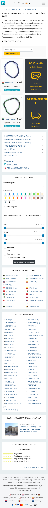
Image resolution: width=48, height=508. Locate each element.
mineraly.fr (14, 494)
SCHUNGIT (10, 391)
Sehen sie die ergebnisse (24, 262)
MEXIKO (10, 294)
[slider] (5, 228)
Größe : (6, 240)
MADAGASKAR (35, 291)
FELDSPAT (9, 347)
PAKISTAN (10, 297)
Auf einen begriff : (10, 206)
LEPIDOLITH (10, 369)
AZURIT (32, 329)
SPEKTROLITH (11, 394)
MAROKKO (11, 291)
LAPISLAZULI (33, 366)
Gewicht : (7, 232)
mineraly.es (37, 498)
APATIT (31, 326)
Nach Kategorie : (9, 183)
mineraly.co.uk (29, 494)
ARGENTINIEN (35, 275)
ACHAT (9, 320)
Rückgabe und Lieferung (23, 480)
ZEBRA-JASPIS (11, 410)
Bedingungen (7, 477)
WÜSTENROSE (34, 403)
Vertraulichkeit (39, 477)
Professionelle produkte (16, 168)
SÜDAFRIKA (10, 306)
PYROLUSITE (33, 379)
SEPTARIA (32, 391)
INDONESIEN (11, 288)
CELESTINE (10, 338)
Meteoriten (10, 156)
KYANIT (31, 363)
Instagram (33, 485)
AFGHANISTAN (12, 275)
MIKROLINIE (11, 372)
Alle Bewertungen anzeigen (33, 467)
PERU (32, 294)
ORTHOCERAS (11, 375)
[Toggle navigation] (43, 3)
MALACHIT (33, 369)
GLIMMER (32, 351)
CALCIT (9, 335)
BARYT (9, 332)
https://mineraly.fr (24, 490)
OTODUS (32, 375)
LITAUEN (33, 288)
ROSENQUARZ (11, 388)
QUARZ (9, 382)
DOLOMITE (33, 341)
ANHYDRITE (10, 326)
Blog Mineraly (9, 485)
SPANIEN (33, 281)
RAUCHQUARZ (34, 382)
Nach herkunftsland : (33, 215)
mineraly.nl (10, 501)
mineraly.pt (24, 501)
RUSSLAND (34, 297)
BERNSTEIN (33, 332)
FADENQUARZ (34, 344)
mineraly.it (24, 498)
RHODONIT (10, 385)
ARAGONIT (10, 329)
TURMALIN (10, 400)
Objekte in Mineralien (15, 146)
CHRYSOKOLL (33, 338)
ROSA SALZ (33, 385)
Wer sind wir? (8, 480)
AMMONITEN (34, 323)
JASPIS (31, 360)
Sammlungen (17, 9)
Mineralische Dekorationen (18, 139)
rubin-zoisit (9, 118)
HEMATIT (9, 357)
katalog (7, 9)
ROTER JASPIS (34, 388)
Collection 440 (12, 53)
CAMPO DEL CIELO (35, 335)
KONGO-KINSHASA (36, 278)
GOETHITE (10, 354)
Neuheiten (9, 161)
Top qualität (10, 165)
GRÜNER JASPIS (34, 354)
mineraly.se (37, 501)
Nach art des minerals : (12, 215)
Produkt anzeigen (12, 90)
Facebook (21, 485)
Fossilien (10, 149)
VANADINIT (33, 400)
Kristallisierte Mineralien (17, 142)
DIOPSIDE (9, 341)
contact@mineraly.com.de (27, 488)
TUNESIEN (10, 300)
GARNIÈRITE (10, 351)
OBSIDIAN (32, 372)
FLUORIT (32, 347)
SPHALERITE (33, 394)
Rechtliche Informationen (23, 477)
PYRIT (8, 379)
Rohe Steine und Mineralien (17, 136)
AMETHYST (10, 323)
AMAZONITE (33, 320)
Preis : (6, 225)
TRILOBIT (32, 397)
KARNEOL (9, 363)
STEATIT (9, 397)
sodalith (7, 82)
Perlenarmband (31, 9)
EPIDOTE (9, 344)
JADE (8, 360)
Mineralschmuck (13, 152)
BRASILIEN (11, 278)
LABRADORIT (11, 366)
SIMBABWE (34, 306)
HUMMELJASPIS (34, 357)
